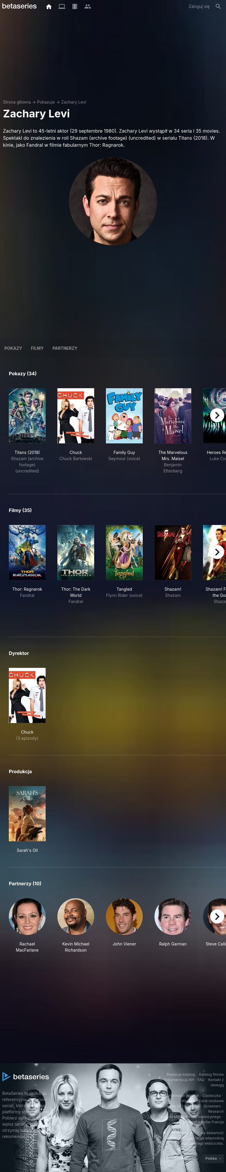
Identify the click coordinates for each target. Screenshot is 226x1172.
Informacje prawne (182, 1095)
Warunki (188, 1101)
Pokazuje (46, 101)
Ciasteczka (211, 1095)
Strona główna (17, 101)
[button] (27, 925)
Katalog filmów (211, 1074)
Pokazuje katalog (181, 1074)
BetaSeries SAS (171, 1106)
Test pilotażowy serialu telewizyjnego (190, 1116)
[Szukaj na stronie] (218, 6)
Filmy (37, 348)
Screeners (212, 1106)
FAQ (200, 1080)
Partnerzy (64, 348)
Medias (194, 1106)
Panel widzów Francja (205, 1122)
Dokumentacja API (179, 1080)
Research (216, 1111)
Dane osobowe (211, 1101)
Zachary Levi (73, 101)
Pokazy (13, 348)
